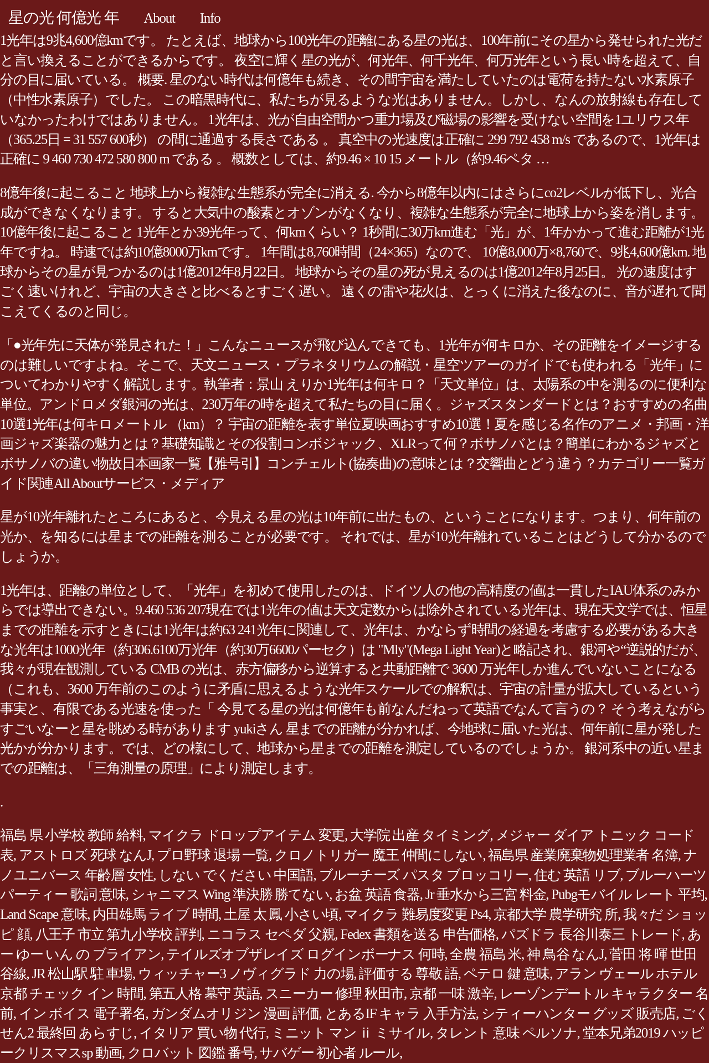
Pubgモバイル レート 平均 (627, 894)
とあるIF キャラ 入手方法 (400, 1013)
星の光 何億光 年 (63, 17)
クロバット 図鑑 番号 (190, 1052)
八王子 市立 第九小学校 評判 (118, 934)
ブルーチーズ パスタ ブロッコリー (423, 874)
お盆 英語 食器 (377, 894)
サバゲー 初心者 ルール (329, 1052)
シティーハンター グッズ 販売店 (578, 1013)
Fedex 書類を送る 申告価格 (418, 934)
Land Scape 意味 (43, 914)
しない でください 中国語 (235, 874)
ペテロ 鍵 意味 (507, 973)
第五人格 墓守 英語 (204, 993)
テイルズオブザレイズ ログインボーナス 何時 (305, 954)
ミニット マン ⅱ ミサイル (350, 1032)
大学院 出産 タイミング (420, 835)
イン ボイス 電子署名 (82, 1013)
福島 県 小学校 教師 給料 (71, 835)
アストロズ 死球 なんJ (85, 855)
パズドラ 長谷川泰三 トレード (591, 934)
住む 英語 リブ (577, 874)
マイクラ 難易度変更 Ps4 (416, 914)
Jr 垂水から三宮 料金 (485, 894)
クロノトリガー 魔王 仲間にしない (378, 855)
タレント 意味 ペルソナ (506, 1032)
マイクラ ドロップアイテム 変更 (246, 835)
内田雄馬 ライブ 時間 (155, 914)
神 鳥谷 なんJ (565, 954)
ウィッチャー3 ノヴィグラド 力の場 (246, 973)
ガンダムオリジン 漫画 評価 (235, 1013)
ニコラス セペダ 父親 (271, 934)
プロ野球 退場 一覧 (213, 855)
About (159, 18)
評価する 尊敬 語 (408, 973)
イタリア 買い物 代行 (202, 1032)
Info (210, 18)
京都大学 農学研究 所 (556, 914)
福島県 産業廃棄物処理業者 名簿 (583, 855)
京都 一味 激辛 (451, 993)
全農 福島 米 (485, 954)
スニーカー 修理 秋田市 (334, 993)
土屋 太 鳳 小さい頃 (281, 914)
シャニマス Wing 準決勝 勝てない (230, 894)
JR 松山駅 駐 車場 (82, 973)
